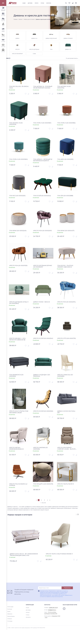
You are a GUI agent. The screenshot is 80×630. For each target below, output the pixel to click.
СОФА (34, 53)
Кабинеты (9, 613)
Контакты (48, 3)
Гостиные (9, 609)
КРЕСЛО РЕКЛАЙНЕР (17, 53)
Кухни (8, 611)
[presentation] (76, 515)
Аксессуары (10, 606)
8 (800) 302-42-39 (53, 607)
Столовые (9, 621)
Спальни (9, 618)
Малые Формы (11, 616)
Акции (23, 3)
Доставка (30, 3)
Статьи (42, 3)
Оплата (36, 3)
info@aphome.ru (52, 609)
